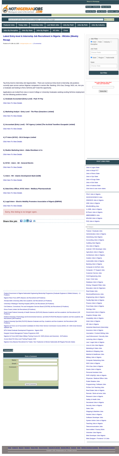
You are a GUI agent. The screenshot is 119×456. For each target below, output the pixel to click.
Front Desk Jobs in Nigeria (95, 306)
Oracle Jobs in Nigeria (93, 369)
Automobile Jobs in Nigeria (95, 261)
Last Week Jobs (53, 25)
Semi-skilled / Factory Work (95, 429)
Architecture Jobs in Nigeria (95, 255)
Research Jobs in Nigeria (94, 396)
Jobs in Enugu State (93, 179)
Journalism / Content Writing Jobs (97, 333)
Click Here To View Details (12, 103)
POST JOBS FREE (103, 161)
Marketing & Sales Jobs (94, 348)
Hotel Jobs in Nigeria (93, 321)
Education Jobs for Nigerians (95, 288)
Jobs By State (27, 30)
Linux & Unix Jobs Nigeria (94, 345)
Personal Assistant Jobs (94, 372)
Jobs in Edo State (92, 182)
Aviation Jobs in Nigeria (94, 258)
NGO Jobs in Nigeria (93, 363)
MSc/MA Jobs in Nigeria (94, 218)
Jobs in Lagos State (92, 167)
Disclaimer (27, 447)
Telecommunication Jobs (94, 426)
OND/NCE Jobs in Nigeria (95, 200)
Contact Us (15, 447)
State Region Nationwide (102, 58)
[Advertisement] (43, 63)
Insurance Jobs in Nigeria (94, 330)
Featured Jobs (9, 25)
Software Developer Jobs (94, 417)
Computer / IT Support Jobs (95, 270)
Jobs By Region (42, 30)
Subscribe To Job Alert (54, 447)
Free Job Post (101, 11)
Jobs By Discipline (11, 30)
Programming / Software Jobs (96, 384)
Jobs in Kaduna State (93, 185)
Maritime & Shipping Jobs (94, 351)
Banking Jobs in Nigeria (94, 264)
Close (66, 30)
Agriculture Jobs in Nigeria (95, 252)
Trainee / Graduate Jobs (94, 231)
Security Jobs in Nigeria (94, 405)
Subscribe (103, 91)
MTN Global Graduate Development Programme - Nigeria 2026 (23, 330)
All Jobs (56, 30)
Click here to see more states (96, 188)
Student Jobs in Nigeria (94, 414)
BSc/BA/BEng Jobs (92, 206)
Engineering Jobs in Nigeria (95, 297)
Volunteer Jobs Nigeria (93, 432)
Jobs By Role (82, 25)
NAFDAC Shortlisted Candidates (89, 447)
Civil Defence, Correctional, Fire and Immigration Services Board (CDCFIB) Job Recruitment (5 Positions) (36, 306)
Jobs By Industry (98, 25)
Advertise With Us (65, 447)
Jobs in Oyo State (92, 176)
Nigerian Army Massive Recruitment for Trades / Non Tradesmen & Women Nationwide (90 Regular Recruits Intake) (39, 342)
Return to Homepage (93, 1)
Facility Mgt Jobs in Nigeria (95, 300)
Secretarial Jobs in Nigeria (95, 402)
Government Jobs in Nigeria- (95, 312)
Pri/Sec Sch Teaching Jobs (95, 387)
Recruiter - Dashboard (93, 7)
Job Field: (94, 49)
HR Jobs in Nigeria (92, 324)
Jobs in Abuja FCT (92, 170)
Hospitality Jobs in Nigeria (95, 318)
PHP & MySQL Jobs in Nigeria (96, 375)
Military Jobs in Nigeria (93, 357)
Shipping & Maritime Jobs (94, 411)
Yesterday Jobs (37, 25)
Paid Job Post (106, 7)
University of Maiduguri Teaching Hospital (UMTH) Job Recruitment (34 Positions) (29, 303)
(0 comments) (37, 43)
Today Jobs (23, 25)
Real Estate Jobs (92, 291)
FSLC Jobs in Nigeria (93, 194)
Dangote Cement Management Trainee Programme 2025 (21, 333)
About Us (21, 447)
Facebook (73, 447)
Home (9, 447)
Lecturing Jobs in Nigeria (94, 339)
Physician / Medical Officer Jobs (96, 378)
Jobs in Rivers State (93, 173)
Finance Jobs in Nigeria (94, 303)
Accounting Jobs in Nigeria (95, 240)
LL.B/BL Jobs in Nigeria (94, 209)
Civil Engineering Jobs (93, 276)
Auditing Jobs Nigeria (93, 243)
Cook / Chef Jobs (92, 279)
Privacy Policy (34, 447)
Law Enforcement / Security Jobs (97, 336)
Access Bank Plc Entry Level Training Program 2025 (20, 339)
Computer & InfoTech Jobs (95, 267)
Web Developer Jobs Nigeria (95, 435)
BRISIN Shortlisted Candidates (107, 447)
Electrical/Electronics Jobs (95, 294)
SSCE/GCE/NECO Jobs (94, 197)
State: (93, 62)
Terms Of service (43, 447)
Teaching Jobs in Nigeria (94, 423)
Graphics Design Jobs (93, 315)
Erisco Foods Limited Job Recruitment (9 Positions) (19, 309)
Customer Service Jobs (94, 273)
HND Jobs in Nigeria (93, 203)
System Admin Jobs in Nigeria (96, 420)
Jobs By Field (68, 25)
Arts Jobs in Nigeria (92, 246)
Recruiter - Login (113, 11)
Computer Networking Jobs (95, 360)
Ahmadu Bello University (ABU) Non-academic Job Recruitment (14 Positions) (28, 301)
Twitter (78, 447)
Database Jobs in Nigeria (94, 282)
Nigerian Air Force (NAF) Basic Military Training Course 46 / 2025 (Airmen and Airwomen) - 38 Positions (36, 336)
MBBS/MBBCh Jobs (93, 215)
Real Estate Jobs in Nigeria (95, 390)
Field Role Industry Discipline (101, 43)
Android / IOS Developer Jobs (96, 249)
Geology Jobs (90, 309)
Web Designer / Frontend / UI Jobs (97, 438)
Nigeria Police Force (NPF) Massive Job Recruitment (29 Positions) (24, 298)
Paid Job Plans (90, 11)
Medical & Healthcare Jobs (95, 354)
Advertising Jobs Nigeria (94, 237)
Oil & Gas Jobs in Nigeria (94, 366)
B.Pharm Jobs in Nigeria (94, 212)
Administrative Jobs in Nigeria (96, 234)
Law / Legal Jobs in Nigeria (95, 342)
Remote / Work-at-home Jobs (96, 393)
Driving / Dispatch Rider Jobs (96, 285)
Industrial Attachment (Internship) (97, 327)
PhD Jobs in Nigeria (92, 221)
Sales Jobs (90, 408)
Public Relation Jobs (93, 381)
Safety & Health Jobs (93, 399)
